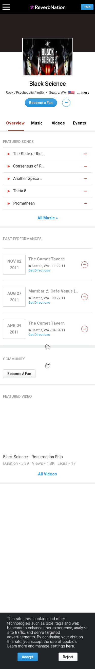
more (85, 92)
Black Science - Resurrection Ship (33, 456)
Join (87, 7)
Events (79, 123)
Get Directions (39, 270)
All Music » (47, 218)
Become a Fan (41, 103)
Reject (68, 657)
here (70, 646)
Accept (27, 657)
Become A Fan (19, 374)
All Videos (47, 474)
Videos (58, 123)
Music (37, 123)
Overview (15, 123)
